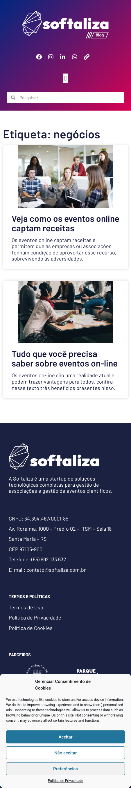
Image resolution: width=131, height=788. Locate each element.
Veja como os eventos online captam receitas (65, 223)
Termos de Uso (26, 607)
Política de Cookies (31, 628)
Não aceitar (65, 753)
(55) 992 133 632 (48, 559)
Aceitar (65, 737)
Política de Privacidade (65, 781)
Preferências (65, 768)
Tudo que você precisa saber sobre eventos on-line (65, 358)
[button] (65, 78)
